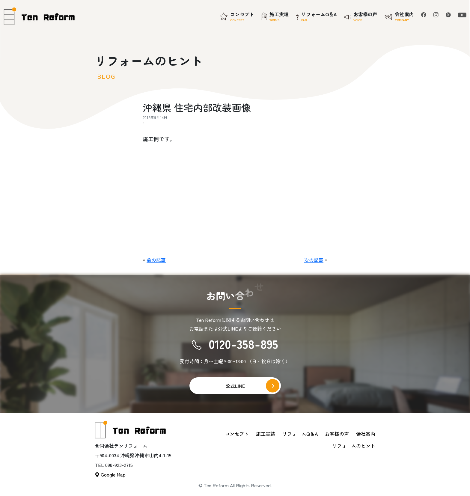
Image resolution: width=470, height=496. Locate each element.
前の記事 (156, 259)
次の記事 (313, 259)
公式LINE (235, 385)
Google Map (110, 474)
